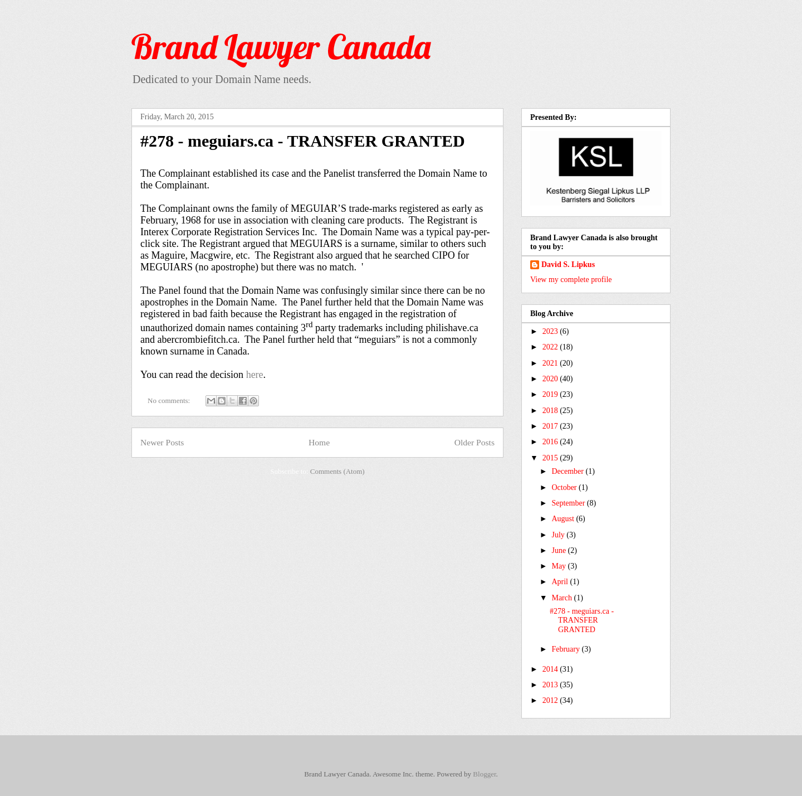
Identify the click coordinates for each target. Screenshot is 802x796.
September (568, 503)
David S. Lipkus (568, 264)
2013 (551, 685)
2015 (551, 458)
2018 (551, 410)
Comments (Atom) (337, 471)
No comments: (170, 400)
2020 (551, 379)
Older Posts (474, 442)
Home (319, 442)
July (558, 535)
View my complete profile (571, 279)
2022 (551, 347)
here (254, 374)
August (563, 519)
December (568, 471)
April (560, 581)
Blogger (484, 774)
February (566, 649)
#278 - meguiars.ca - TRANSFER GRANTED (302, 141)
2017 (551, 426)
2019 (551, 394)
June (559, 550)
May (559, 566)
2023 (551, 331)
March (562, 598)
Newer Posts (162, 442)
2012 (551, 700)
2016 (551, 442)
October (565, 487)
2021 (551, 363)
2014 (551, 669)
